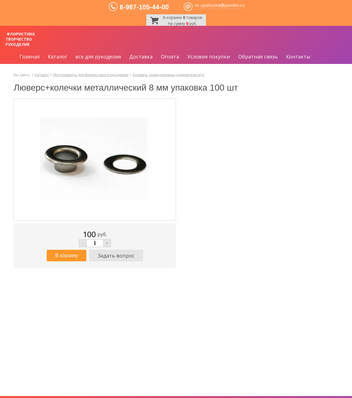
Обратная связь (258, 56)
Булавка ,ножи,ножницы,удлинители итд (168, 74)
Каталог (57, 56)
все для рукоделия (98, 56)
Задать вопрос (116, 255)
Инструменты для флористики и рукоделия (90, 74)
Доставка (141, 56)
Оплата (170, 56)
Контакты (298, 56)
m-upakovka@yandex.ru (219, 5)
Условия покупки (208, 56)
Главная (30, 56)
